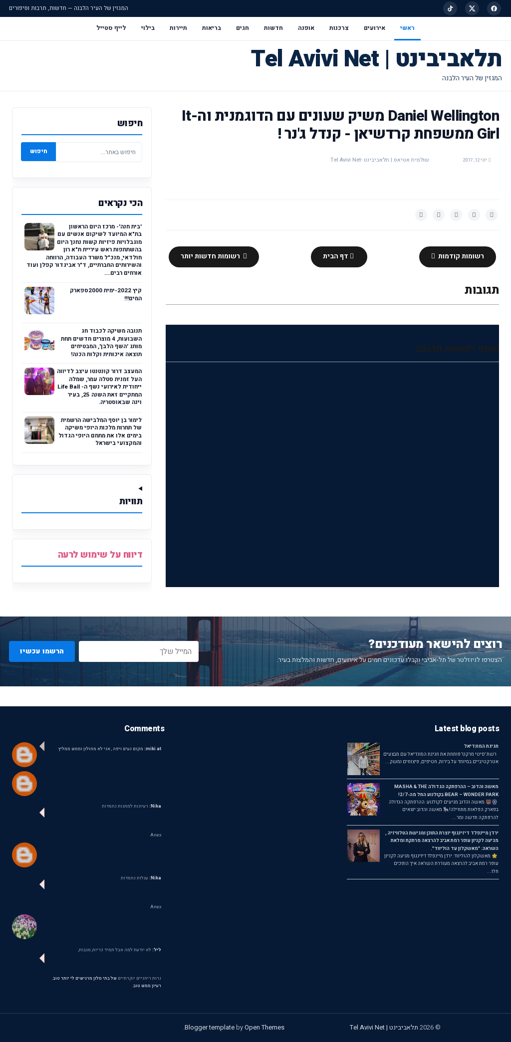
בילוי (148, 27)
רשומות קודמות (460, 256)
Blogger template (210, 1027)
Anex (155, 835)
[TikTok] (450, 8)
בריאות (211, 27)
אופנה (306, 27)
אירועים (374, 27)
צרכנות (339, 27)
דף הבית (336, 256)
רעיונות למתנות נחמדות (131, 806)
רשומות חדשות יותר (211, 256)
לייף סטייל (111, 27)
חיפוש (38, 151)
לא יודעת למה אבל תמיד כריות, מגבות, (119, 950)
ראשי (407, 27)
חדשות (273, 27)
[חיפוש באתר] (99, 152)
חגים (242, 27)
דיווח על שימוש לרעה (100, 555)
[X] (472, 8)
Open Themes (264, 1027)
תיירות (178, 27)
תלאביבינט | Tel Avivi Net (376, 59)
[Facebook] (494, 8)
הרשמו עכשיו (42, 651)
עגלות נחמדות (141, 878)
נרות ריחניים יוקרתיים (139, 978)
